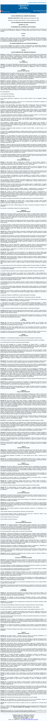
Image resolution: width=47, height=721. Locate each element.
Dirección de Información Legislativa (29, 719)
